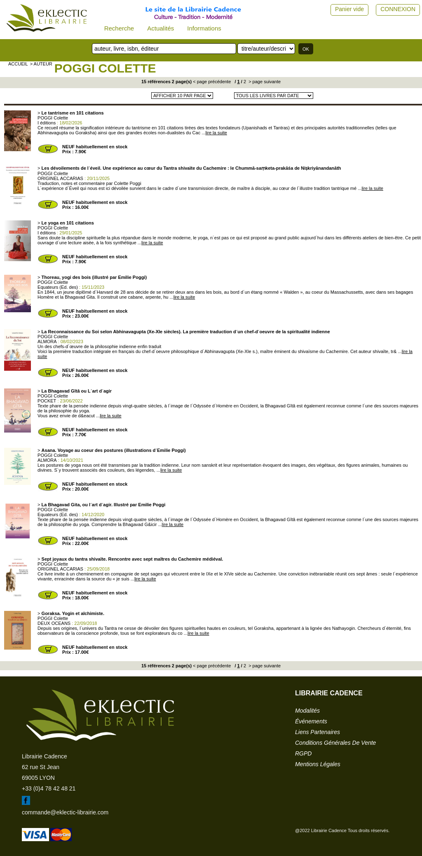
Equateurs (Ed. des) (58, 287)
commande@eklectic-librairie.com (65, 812)
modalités (307, 710)
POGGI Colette (105, 68)
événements (311, 721)
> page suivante (264, 81)
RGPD (303, 753)
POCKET (47, 400)
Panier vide (349, 9)
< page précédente (212, 81)
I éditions (47, 122)
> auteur (41, 63)
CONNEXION (397, 9)
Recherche (119, 28)
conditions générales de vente (335, 742)
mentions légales (317, 764)
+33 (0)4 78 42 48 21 (48, 788)
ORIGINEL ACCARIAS (60, 178)
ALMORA (47, 341)
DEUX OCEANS (54, 623)
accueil (18, 63)
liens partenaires (317, 732)
